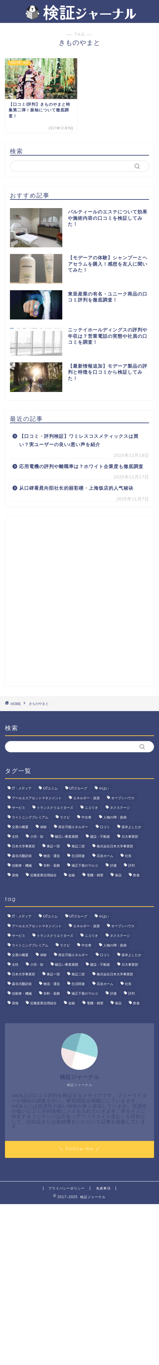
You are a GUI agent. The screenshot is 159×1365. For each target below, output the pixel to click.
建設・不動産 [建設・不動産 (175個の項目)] (100, 836)
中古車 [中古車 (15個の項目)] (86, 817)
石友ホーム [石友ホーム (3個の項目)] (105, 856)
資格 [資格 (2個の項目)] (15, 875)
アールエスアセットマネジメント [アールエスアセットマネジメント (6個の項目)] (37, 798)
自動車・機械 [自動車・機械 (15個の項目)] (22, 865)
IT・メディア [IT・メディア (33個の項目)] (21, 788)
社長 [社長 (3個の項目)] (128, 856)
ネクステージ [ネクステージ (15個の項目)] (120, 807)
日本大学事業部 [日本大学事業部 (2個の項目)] (23, 846)
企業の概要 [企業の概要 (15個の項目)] (20, 827)
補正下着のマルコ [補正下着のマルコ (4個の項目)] (85, 865)
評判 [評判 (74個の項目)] (131, 865)
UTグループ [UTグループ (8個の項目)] (78, 788)
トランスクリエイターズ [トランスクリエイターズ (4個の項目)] (55, 807)
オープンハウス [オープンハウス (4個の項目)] (122, 798)
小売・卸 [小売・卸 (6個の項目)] (36, 836)
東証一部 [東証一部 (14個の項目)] (53, 846)
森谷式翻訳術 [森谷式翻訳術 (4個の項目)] (22, 856)
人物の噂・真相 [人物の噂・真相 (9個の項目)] (115, 817)
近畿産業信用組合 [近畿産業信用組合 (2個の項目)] (43, 875)
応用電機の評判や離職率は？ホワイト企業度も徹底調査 (81, 466)
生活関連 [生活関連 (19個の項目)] (78, 856)
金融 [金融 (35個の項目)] (71, 875)
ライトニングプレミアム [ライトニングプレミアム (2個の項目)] (30, 817)
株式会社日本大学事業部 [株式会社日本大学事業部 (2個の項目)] (115, 846)
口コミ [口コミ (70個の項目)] (105, 827)
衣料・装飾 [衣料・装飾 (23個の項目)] (51, 865)
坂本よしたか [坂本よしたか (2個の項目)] (131, 827)
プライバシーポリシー (66, 1188)
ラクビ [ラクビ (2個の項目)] (65, 817)
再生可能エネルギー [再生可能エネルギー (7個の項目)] (73, 827)
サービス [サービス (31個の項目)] (18, 807)
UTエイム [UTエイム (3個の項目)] (50, 788)
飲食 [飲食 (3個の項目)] (136, 875)
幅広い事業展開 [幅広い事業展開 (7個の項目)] (66, 836)
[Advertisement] (79, 601)
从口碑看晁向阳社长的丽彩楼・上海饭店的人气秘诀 (76, 488)
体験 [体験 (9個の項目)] (43, 827)
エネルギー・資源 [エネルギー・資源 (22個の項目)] (86, 798)
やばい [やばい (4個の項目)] (104, 788)
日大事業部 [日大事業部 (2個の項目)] (130, 836)
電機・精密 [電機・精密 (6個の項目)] (95, 875)
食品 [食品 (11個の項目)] (118, 875)
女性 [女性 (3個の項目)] (15, 836)
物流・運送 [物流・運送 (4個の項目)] (51, 856)
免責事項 (103, 1188)
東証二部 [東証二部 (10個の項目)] (78, 846)
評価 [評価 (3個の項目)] (113, 865)
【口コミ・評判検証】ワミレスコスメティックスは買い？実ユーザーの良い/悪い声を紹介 (78, 440)
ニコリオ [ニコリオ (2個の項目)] (91, 807)
